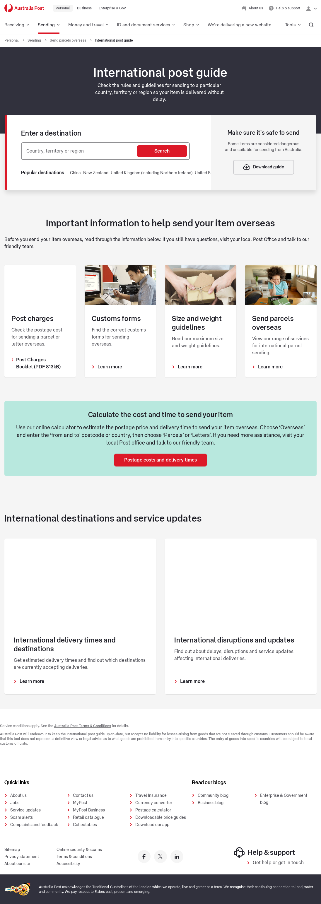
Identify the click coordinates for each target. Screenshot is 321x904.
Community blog (213, 796)
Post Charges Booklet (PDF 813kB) (38, 363)
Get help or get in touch (278, 862)
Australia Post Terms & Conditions (82, 726)
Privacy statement (21, 857)
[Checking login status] (311, 8)
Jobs (14, 803)
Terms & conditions (74, 857)
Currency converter (153, 803)
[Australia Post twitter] (160, 856)
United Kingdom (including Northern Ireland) (151, 173)
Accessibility (68, 864)
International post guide (114, 40)
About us (18, 796)
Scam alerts (21, 818)
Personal (12, 40)
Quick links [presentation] (16, 782)
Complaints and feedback (34, 825)
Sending (35, 40)
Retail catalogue (88, 818)
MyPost (80, 803)
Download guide (263, 167)
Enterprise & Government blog (283, 799)
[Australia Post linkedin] (176, 856)
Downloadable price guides (160, 818)
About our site (17, 864)
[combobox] (79, 151)
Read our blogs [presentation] (209, 782)
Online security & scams (79, 850)
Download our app (152, 825)
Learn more (110, 367)
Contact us (83, 796)
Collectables (85, 825)
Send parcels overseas (68, 40)
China (75, 173)
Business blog (210, 803)
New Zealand (95, 173)
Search (162, 151)
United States (207, 173)
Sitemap (12, 850)
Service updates (25, 810)
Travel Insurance (151, 796)
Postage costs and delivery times (160, 460)
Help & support (264, 852)
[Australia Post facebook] (144, 856)
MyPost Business (89, 810)
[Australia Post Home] (24, 8)
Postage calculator (153, 810)
